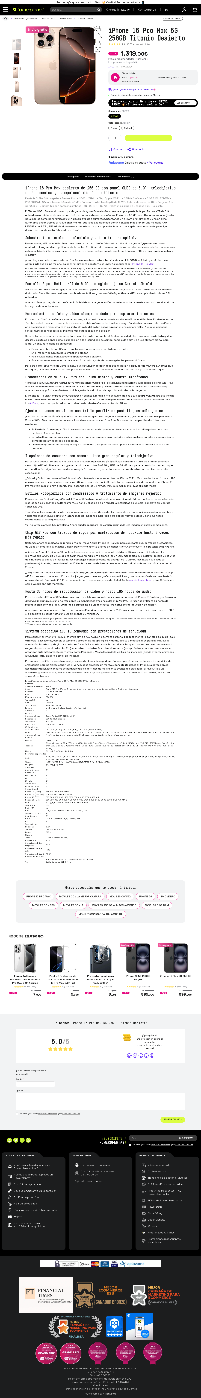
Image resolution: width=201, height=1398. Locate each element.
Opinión (19, 1090)
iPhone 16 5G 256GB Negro (138, 977)
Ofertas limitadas (118, 9)
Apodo (20, 1079)
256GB (114, 116)
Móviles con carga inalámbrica (101, 914)
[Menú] (5, 9)
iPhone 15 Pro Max (143, 264)
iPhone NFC (168, 896)
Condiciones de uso (71, 1114)
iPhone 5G (145, 896)
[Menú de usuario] (184, 9)
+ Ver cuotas (155, 162)
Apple (111, 67)
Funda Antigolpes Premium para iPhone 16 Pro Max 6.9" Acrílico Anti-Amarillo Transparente (25, 983)
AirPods (33, 403)
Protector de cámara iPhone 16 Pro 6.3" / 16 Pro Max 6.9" (100, 979)
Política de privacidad (47, 1114)
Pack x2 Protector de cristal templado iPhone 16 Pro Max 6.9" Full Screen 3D (63, 981)
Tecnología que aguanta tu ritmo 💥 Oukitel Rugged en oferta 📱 (101, 2)
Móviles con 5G (120, 896)
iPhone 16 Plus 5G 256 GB (175, 976)
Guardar (118, 149)
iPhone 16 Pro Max (38, 896)
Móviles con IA (73, 905)
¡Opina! (147, 44)
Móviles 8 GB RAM (157, 905)
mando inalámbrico (140, 580)
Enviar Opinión (173, 1119)
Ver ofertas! (185, 103)
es (166, 9)
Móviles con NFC (43, 905)
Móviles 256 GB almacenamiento (114, 905)
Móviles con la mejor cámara (80, 896)
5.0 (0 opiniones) (132, 44)
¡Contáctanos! (147, 9)
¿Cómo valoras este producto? (31, 1070)
